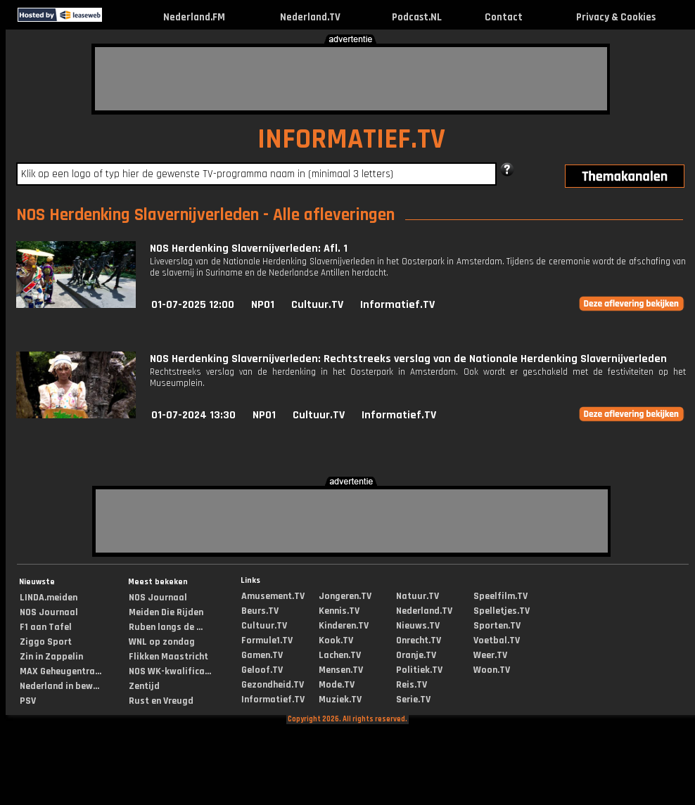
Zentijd (144, 686)
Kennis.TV (339, 611)
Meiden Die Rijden (166, 612)
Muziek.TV (340, 699)
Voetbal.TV (496, 640)
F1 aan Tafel (46, 627)
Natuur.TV (417, 596)
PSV (28, 701)
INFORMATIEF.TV (351, 139)
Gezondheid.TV (272, 684)
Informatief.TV (397, 304)
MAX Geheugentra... (60, 671)
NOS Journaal (49, 612)
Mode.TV (337, 684)
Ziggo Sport (46, 642)
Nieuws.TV (418, 625)
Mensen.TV (341, 670)
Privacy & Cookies (616, 17)
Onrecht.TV (418, 640)
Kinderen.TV (344, 625)
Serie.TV (413, 699)
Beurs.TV (260, 611)
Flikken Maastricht (168, 656)
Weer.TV (490, 655)
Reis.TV (411, 684)
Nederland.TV (310, 17)
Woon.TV (491, 670)
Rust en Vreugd (161, 701)
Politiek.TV (419, 670)
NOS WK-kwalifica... (170, 671)
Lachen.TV (340, 655)
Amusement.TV (273, 596)
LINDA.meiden (48, 597)
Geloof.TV (262, 670)
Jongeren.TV (345, 596)
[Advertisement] (351, 78)
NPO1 (262, 304)
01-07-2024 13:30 (193, 415)
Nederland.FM (194, 17)
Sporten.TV (497, 625)
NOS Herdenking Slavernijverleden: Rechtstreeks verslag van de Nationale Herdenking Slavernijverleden (408, 359)
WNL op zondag (162, 642)
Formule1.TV (267, 640)
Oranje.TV (416, 655)
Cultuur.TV (317, 304)
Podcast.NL (417, 17)
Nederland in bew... (59, 686)
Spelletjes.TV (501, 611)
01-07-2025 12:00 (192, 304)
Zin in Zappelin (51, 656)
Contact (504, 17)
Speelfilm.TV (500, 596)
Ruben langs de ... (166, 627)
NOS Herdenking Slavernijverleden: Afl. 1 (249, 248)
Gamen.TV (262, 655)
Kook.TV (336, 640)
